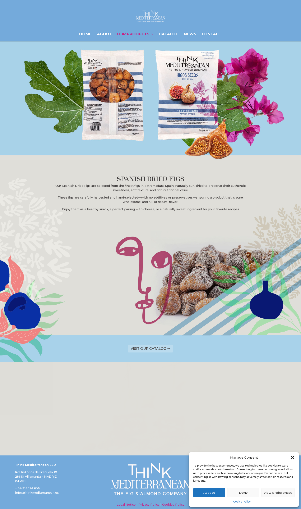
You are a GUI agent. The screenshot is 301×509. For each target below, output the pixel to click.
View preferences (278, 493)
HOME (85, 34)
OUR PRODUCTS (133, 34)
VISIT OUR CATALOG (148, 349)
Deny (243, 493)
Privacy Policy (148, 504)
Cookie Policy (242, 501)
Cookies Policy (172, 504)
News (190, 34)
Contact (211, 34)
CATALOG (169, 34)
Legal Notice (126, 504)
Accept (209, 493)
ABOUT (104, 34)
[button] (293, 457)
